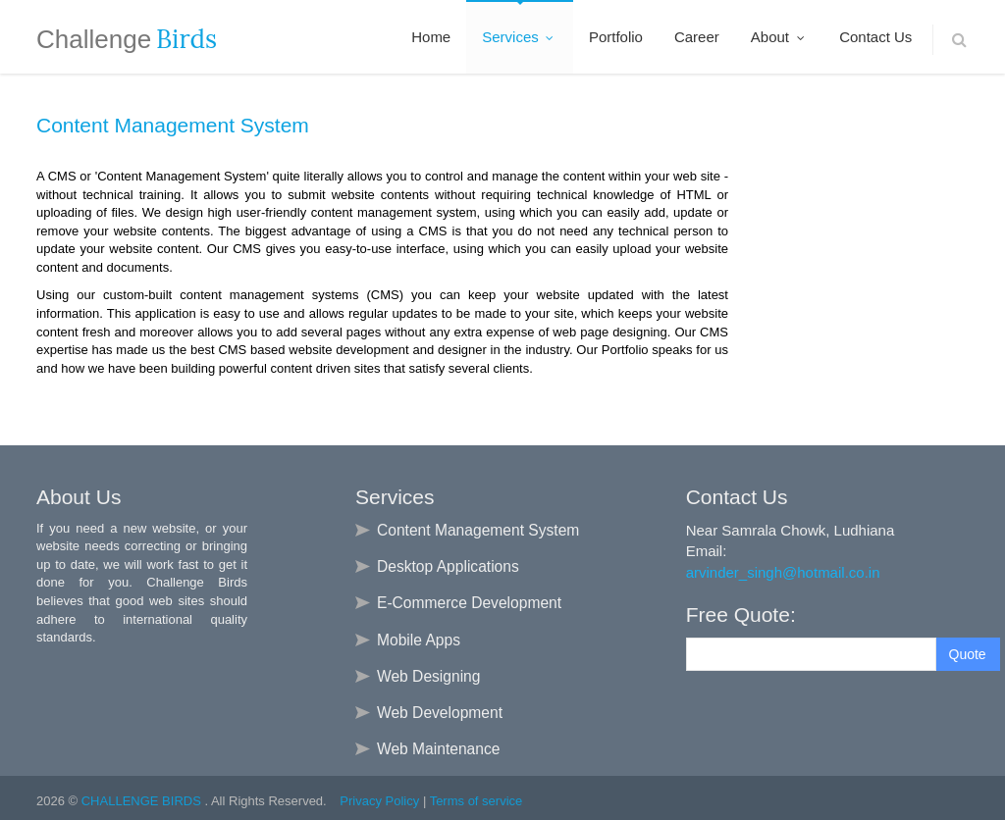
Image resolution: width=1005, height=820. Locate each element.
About (779, 36)
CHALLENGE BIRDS (143, 801)
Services (519, 36)
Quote (967, 654)
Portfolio (616, 36)
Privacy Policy (379, 801)
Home (430, 36)
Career (696, 36)
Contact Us (875, 36)
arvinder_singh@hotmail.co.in (783, 572)
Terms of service (476, 801)
